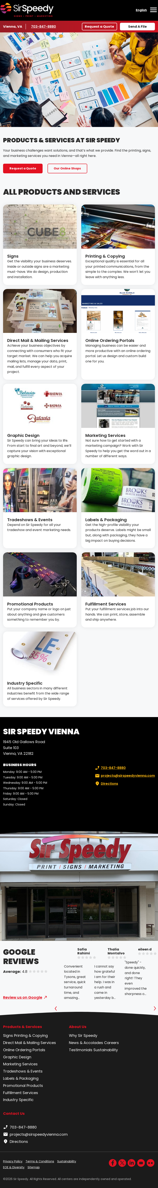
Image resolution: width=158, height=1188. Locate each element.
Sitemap (34, 1167)
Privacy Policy (12, 1161)
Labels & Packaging (106, 520)
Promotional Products (30, 604)
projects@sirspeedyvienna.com (124, 775)
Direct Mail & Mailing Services (37, 340)
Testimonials (80, 1049)
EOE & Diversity (13, 1167)
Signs (13, 256)
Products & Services (22, 1027)
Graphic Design (23, 435)
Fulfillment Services (105, 604)
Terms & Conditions (40, 1161)
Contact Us (14, 1113)
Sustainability (105, 1049)
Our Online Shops (67, 168)
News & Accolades (86, 1042)
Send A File (137, 26)
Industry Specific (24, 683)
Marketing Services (105, 435)
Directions (106, 783)
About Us (77, 1027)
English (141, 10)
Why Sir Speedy (83, 1035)
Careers (111, 1042)
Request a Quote (99, 26)
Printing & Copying (105, 256)
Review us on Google (22, 997)
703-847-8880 (43, 26)
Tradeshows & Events (29, 520)
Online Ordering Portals (109, 340)
